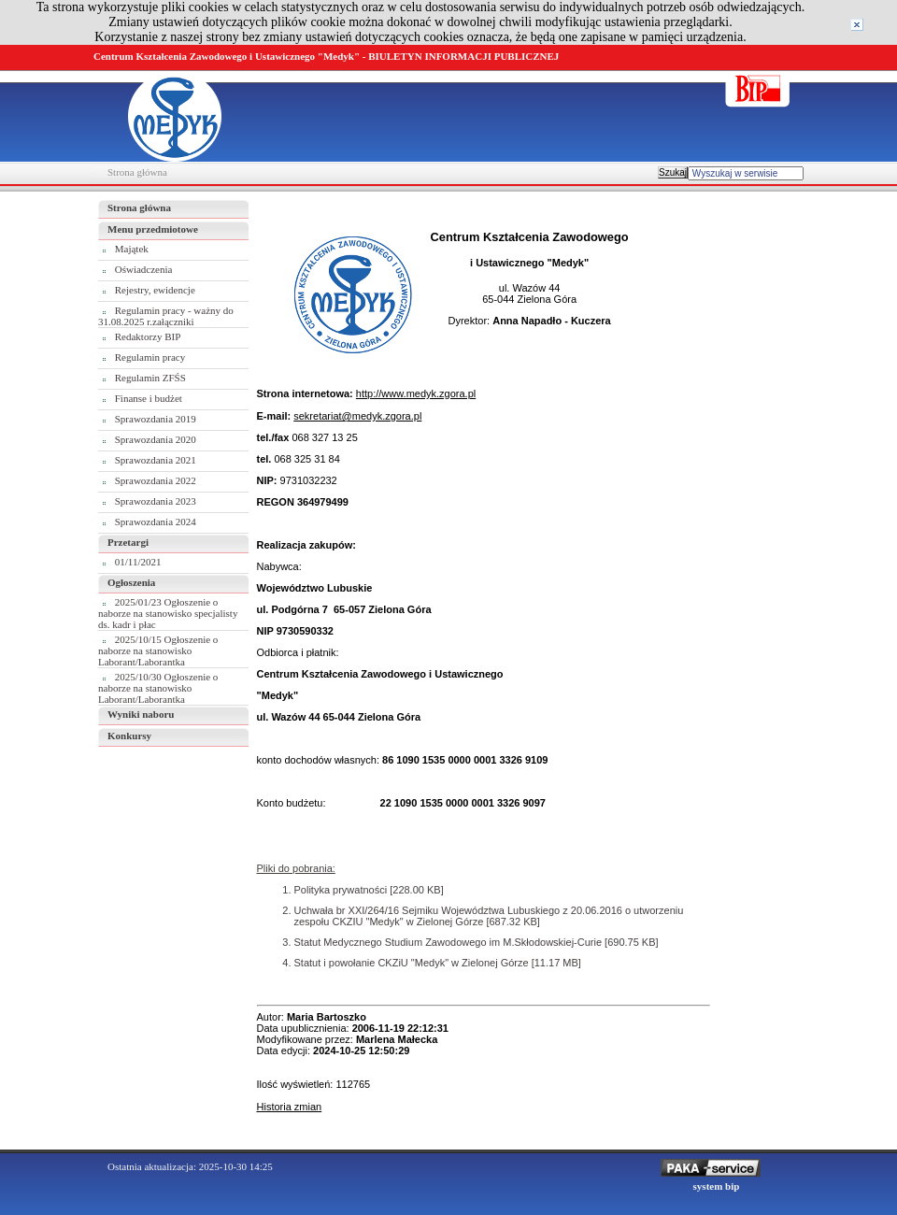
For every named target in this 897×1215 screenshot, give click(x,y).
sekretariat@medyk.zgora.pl (357, 416)
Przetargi (128, 542)
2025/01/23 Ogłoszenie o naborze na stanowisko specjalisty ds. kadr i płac (167, 613)
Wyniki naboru (140, 714)
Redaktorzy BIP (148, 336)
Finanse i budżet (148, 398)
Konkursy (129, 735)
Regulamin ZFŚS (150, 377)
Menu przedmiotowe (152, 229)
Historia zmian (289, 1106)
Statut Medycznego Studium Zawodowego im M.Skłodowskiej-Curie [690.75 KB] (476, 942)
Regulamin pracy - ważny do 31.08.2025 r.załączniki (166, 316)
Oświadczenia (144, 269)
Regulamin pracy (150, 357)
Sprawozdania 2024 (155, 521)
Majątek (132, 248)
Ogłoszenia (131, 582)
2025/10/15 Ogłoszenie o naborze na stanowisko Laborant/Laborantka (158, 650)
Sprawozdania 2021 (155, 459)
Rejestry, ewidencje (155, 289)
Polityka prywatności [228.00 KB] (369, 889)
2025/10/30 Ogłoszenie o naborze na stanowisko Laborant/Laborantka (158, 688)
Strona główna (137, 172)
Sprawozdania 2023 (155, 501)
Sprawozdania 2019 (155, 418)
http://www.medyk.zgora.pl (416, 393)
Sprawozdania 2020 (155, 439)
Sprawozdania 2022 (155, 480)
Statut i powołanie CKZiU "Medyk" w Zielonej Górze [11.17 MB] (437, 962)
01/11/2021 (138, 561)
